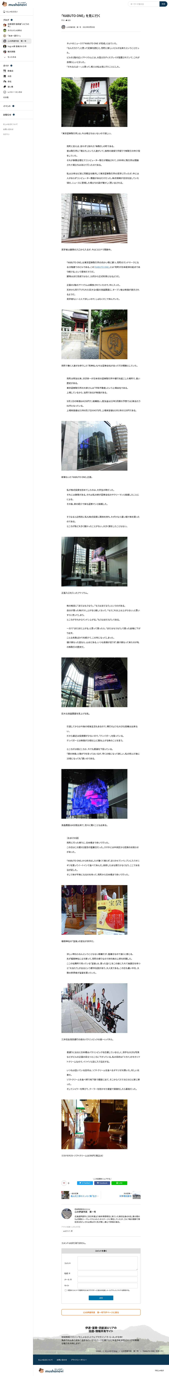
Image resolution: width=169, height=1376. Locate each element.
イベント (8, 106)
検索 (163, 4)
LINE (119, 1183)
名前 (67, 1273)
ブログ (8, 19)
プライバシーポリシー (79, 1360)
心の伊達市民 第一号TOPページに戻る (101, 1312)
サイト (66, 1285)
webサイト (67, 1231)
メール (68, 1279)
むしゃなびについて (45, 1360)
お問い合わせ (62, 1360)
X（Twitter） (85, 1183)
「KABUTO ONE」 (102, 267)
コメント (67, 1263)
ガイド (7, 65)
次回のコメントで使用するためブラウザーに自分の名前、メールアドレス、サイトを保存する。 (98, 1290)
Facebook (102, 1183)
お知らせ (9, 114)
